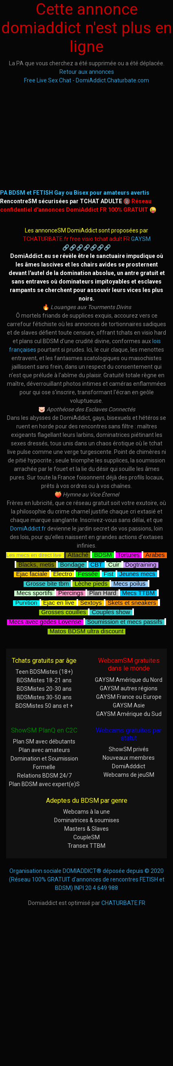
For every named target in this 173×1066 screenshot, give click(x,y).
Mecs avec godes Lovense (45, 620)
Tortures (129, 554)
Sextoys (91, 601)
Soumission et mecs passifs (124, 620)
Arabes (155, 554)
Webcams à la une (86, 811)
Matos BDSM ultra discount (87, 630)
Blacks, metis (36, 563)
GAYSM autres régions (129, 688)
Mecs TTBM (138, 592)
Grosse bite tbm (47, 582)
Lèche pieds (90, 582)
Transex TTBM (86, 845)
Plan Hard (102, 592)
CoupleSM (86, 837)
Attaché (78, 554)
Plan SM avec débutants (44, 741)
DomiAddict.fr (28, 528)
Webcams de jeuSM (128, 775)
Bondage (72, 563)
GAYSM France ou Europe (129, 697)
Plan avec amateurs (44, 750)
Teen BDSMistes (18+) (44, 671)
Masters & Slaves (86, 828)
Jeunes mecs (137, 573)
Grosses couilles (63, 611)
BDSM (103, 554)
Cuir (114, 563)
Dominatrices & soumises (86, 820)
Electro (62, 573)
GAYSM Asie (129, 705)
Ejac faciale (31, 573)
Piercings (70, 592)
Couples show (111, 611)
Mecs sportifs (34, 592)
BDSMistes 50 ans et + (44, 706)
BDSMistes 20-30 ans (44, 689)
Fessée (88, 573)
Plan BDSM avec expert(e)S (44, 784)
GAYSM (141, 239)
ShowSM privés (129, 749)
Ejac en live (58, 601)
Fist (109, 573)
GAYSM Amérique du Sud (129, 714)
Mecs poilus (129, 582)
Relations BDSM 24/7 (44, 775)
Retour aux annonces (86, 72)
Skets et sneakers (131, 601)
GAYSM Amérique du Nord (128, 680)
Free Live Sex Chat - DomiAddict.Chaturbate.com (86, 80)
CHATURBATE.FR (123, 903)
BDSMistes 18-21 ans (44, 680)
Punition (26, 601)
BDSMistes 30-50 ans (44, 697)
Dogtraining (141, 563)
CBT (96, 563)
